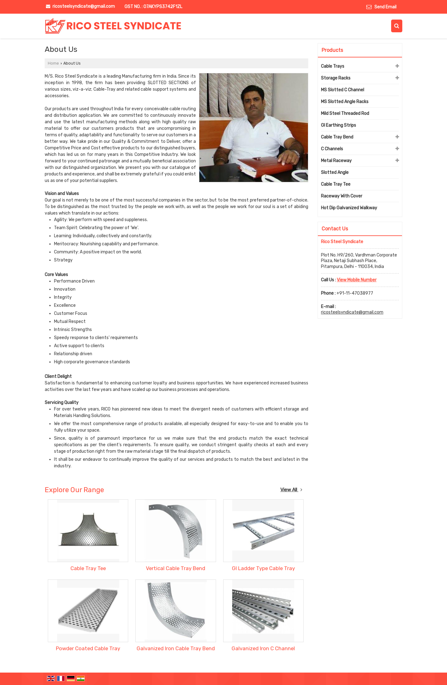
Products (332, 50)
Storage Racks (335, 78)
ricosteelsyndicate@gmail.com (83, 6)
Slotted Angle (335, 172)
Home (53, 63)
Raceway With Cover (341, 196)
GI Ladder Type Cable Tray (263, 568)
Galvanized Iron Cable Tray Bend (176, 648)
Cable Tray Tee (88, 568)
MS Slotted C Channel (342, 90)
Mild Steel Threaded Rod (345, 113)
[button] (357, 280)
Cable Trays (332, 66)
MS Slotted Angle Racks (344, 101)
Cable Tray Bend (337, 137)
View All (291, 489)
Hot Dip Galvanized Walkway (349, 208)
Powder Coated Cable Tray (88, 648)
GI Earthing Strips (338, 125)
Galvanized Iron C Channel (263, 648)
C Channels (332, 149)
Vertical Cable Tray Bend (175, 568)
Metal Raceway (336, 160)
